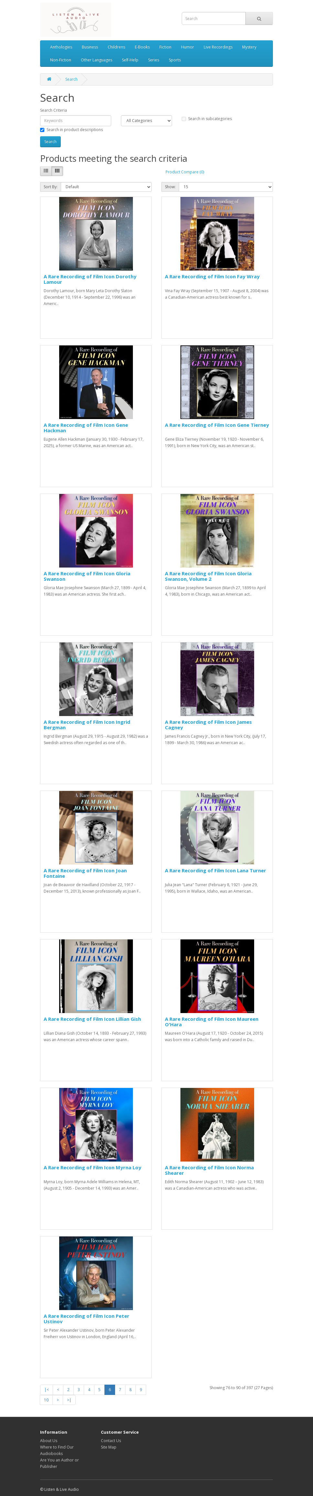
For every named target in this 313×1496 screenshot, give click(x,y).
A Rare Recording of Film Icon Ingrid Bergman (87, 725)
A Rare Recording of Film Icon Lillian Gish (92, 1019)
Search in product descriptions (71, 129)
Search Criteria (53, 110)
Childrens (116, 47)
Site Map (108, 1447)
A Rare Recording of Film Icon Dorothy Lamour (90, 279)
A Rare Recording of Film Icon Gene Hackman (86, 428)
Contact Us (111, 1440)
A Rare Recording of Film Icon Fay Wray (212, 276)
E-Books (142, 47)
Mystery (249, 47)
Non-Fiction (60, 60)
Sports (175, 60)
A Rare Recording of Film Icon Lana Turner (215, 870)
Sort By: (51, 187)
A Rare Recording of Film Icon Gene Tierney (217, 425)
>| (69, 1400)
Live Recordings (218, 47)
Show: (170, 187)
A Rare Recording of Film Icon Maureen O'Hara (211, 1022)
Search (71, 79)
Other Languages (96, 60)
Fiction (165, 47)
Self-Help (130, 60)
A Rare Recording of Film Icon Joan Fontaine (85, 873)
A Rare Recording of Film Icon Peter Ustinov (86, 1319)
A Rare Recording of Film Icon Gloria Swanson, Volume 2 (208, 576)
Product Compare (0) (185, 172)
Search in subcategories (207, 118)
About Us (48, 1440)
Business (90, 47)
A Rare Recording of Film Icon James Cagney (208, 725)
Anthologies (61, 47)
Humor (187, 47)
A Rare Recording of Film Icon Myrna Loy (92, 1167)
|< (46, 1389)
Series (153, 60)
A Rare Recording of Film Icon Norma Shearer (209, 1170)
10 (46, 1400)
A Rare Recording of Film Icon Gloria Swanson (87, 576)
